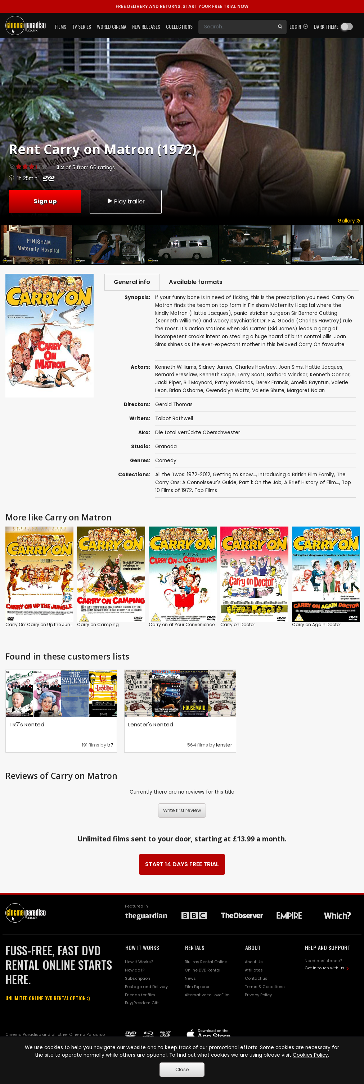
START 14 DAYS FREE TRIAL (182, 864)
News (190, 978)
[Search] (236, 27)
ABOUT (253, 947)
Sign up (45, 201)
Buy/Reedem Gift (142, 1003)
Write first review (182, 810)
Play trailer (126, 201)
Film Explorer (197, 986)
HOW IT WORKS (142, 947)
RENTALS (195, 947)
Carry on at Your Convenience (182, 624)
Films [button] (60, 26)
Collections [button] (179, 26)
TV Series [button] (81, 26)
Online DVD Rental (202, 970)
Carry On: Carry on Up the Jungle (41, 624)
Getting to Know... (234, 474)
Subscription (137, 978)
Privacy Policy (258, 995)
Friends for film (140, 995)
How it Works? (139, 962)
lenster (224, 744)
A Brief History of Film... (311, 482)
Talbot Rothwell (174, 418)
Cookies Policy (310, 1055)
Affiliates (254, 970)
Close (182, 1069)
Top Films (205, 490)
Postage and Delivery (146, 986)
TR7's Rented (26, 724)
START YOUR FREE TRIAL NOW (182, 6)
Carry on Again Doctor (316, 624)
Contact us (256, 978)
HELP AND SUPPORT (327, 947)
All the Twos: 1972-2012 (182, 474)
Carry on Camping (98, 624)
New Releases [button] (146, 26)
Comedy (165, 460)
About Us (254, 962)
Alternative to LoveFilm (207, 995)
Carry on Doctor (237, 624)
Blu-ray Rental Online (206, 962)
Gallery (349, 220)
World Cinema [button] (111, 26)
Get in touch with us (325, 968)
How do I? (134, 970)
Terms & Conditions (265, 986)
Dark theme (326, 26)
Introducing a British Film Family (296, 474)
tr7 (110, 744)
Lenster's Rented (150, 724)
